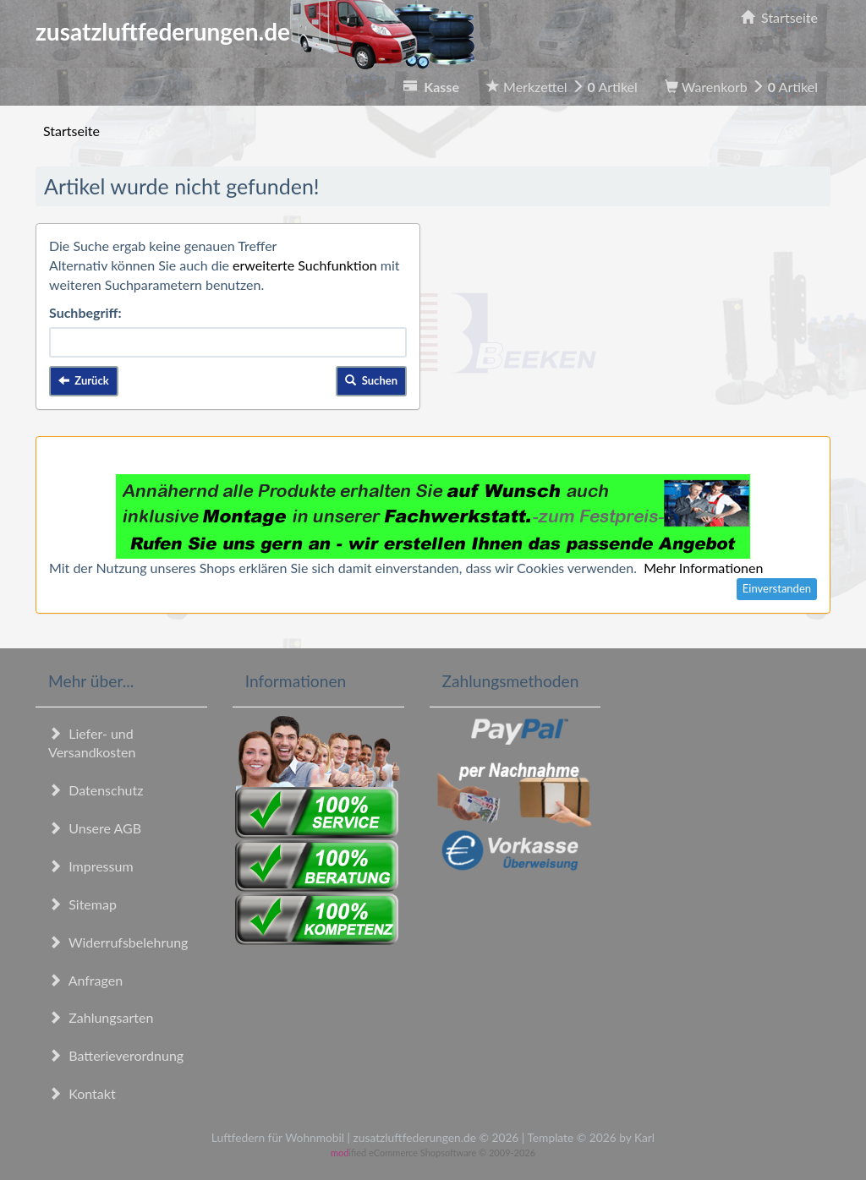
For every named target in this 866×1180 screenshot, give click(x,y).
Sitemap (82, 904)
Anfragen (85, 980)
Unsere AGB (94, 828)
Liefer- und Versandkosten (91, 743)
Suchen (371, 380)
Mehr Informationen (703, 568)
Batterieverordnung (116, 1055)
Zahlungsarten (100, 1017)
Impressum (91, 866)
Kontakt (82, 1093)
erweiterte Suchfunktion (305, 265)
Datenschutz (95, 790)
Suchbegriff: (85, 312)
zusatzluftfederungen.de (255, 31)
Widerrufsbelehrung (118, 942)
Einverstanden (777, 588)
